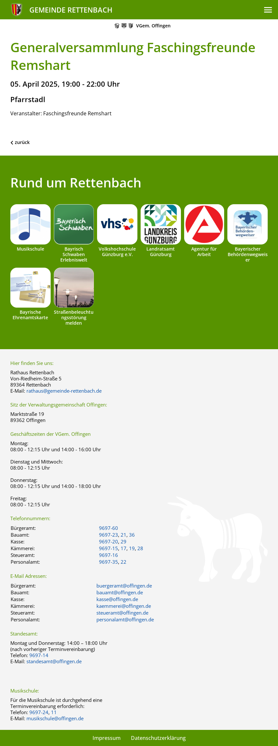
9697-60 (108, 528)
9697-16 (108, 555)
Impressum (107, 737)
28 (140, 548)
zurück (22, 142)
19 (132, 548)
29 (123, 541)
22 (123, 562)
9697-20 (108, 541)
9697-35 (108, 562)
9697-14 (38, 655)
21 (123, 534)
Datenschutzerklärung (158, 737)
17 (123, 548)
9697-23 (108, 534)
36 (132, 534)
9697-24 (38, 712)
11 (54, 712)
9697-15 (108, 548)
